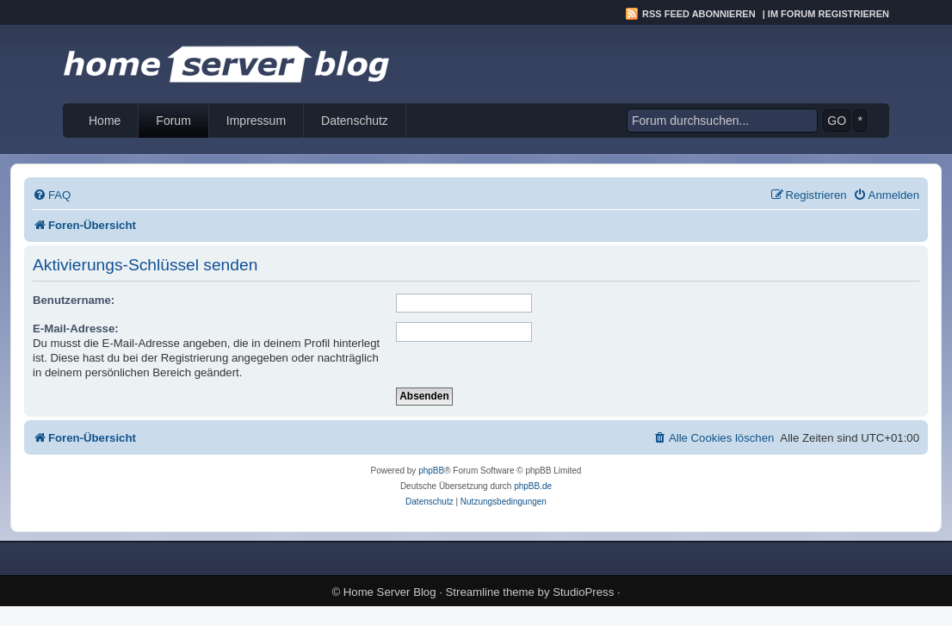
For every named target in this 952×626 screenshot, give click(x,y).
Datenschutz (354, 120)
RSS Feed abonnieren (699, 14)
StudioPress (583, 592)
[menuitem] (52, 195)
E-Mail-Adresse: (76, 328)
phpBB (431, 470)
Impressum (256, 120)
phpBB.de (533, 486)
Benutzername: (73, 300)
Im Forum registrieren (828, 14)
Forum (173, 120)
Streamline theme (490, 592)
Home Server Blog (389, 592)
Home (105, 120)
